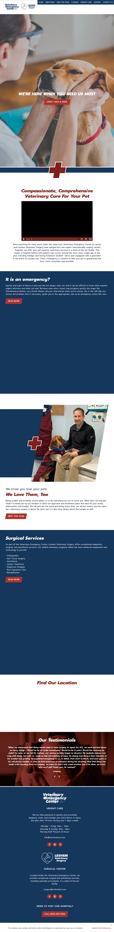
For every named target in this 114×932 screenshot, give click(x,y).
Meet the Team (63, 2)
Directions (50, 2)
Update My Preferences (101, 928)
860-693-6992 (88, 9)
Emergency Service (63, 9)
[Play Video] (23, 239)
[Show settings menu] (86, 239)
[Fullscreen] (90, 239)
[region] (57, 927)
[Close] (111, 924)
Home (41, 2)
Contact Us (108, 2)
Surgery (97, 2)
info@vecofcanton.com (54, 837)
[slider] (55, 239)
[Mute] (81, 239)
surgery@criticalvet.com (55, 889)
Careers (74, 2)
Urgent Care (86, 2)
